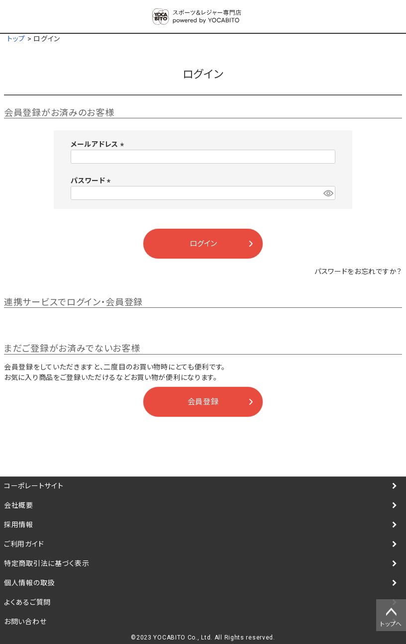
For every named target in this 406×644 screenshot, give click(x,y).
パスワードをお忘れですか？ (358, 272)
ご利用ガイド (24, 544)
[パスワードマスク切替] (328, 192)
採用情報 (18, 525)
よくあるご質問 (27, 602)
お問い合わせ (25, 622)
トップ (16, 39)
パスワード (92, 180)
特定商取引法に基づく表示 (46, 563)
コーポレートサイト (33, 486)
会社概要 (18, 505)
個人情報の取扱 (29, 583)
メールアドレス (99, 144)
